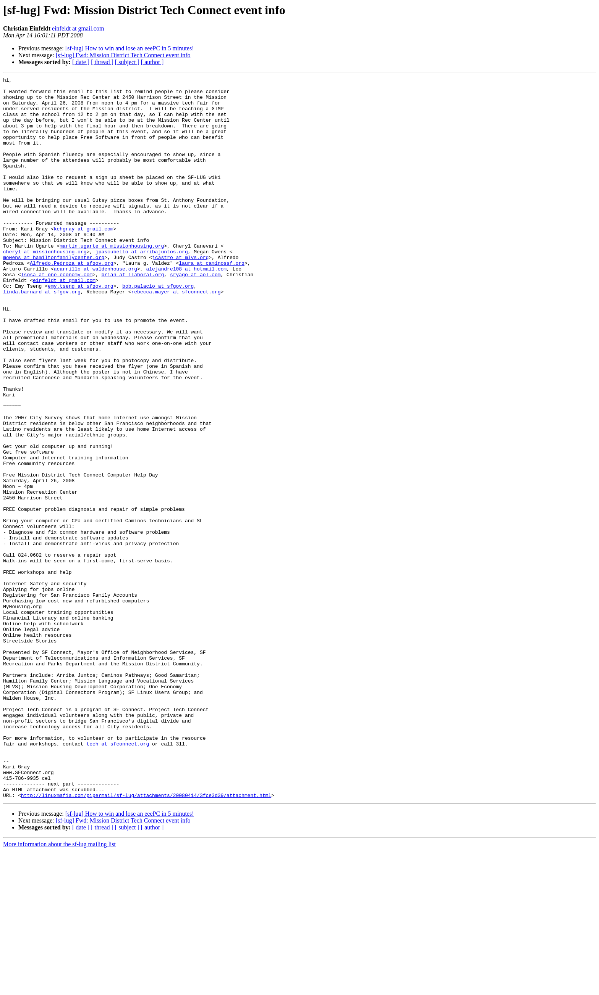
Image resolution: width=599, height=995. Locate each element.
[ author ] (152, 62)
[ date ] (80, 62)
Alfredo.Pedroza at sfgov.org (71, 300)
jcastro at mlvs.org (180, 293)
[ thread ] (102, 62)
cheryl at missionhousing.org (44, 286)
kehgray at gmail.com (83, 259)
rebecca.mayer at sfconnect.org (175, 335)
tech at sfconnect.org (117, 877)
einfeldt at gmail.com (78, 28)
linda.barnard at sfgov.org (42, 335)
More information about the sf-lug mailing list (59, 988)
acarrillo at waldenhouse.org (95, 307)
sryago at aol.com (195, 314)
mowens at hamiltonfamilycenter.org (53, 293)
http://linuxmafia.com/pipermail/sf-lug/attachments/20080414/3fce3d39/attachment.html (146, 939)
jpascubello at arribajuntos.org (142, 286)
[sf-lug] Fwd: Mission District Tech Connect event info (123, 55)
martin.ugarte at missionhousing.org (112, 280)
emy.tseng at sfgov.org (80, 328)
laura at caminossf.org (211, 300)
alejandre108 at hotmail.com (186, 307)
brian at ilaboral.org (132, 314)
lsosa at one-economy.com (56, 314)
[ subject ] (127, 62)
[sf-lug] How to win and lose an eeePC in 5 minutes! (129, 48)
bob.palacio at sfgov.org (158, 328)
